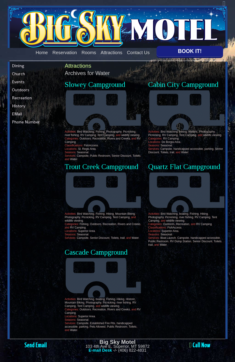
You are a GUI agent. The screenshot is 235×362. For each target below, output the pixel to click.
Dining (18, 65)
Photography (113, 131)
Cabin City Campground (183, 85)
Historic (193, 131)
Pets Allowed (98, 326)
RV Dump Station (180, 241)
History (18, 106)
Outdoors (20, 89)
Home (42, 52)
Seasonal (82, 152)
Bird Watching (85, 131)
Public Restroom (100, 155)
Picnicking (129, 131)
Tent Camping (105, 135)
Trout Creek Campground (101, 167)
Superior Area (86, 231)
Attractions (111, 52)
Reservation (65, 52)
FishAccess (91, 145)
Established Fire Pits (102, 323)
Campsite (83, 155)
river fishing (72, 135)
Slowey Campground (95, 85)
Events (18, 81)
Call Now (201, 345)
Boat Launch (168, 237)
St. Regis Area (87, 148)
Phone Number (26, 122)
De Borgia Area (171, 142)
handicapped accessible (188, 148)
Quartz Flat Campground (184, 167)
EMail (17, 114)
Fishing (100, 131)
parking (208, 148)
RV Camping (88, 135)
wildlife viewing (130, 135)
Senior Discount (121, 155)
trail (172, 152)
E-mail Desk (100, 350)
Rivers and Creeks (118, 138)
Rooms (88, 52)
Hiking (183, 131)
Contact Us (138, 52)
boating (183, 213)
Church (18, 73)
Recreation (22, 97)
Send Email (35, 345)
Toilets (136, 155)
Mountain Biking (125, 213)
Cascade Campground (96, 252)
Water (73, 159)
